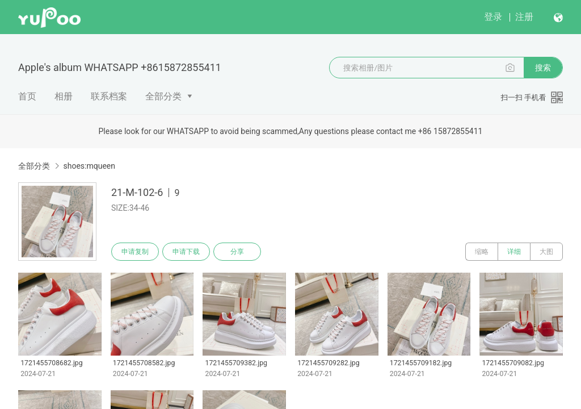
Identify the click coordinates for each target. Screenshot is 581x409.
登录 (493, 16)
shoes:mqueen (89, 165)
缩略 (482, 252)
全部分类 (163, 96)
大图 (546, 252)
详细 (514, 252)
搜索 (543, 67)
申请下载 (186, 252)
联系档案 (109, 96)
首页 (27, 96)
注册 (524, 16)
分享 (237, 252)
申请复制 (135, 252)
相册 (63, 96)
